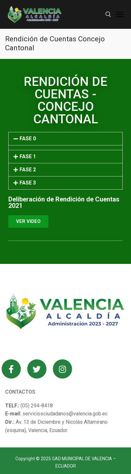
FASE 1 (28, 156)
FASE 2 (28, 170)
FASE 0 (28, 138)
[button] (65, 138)
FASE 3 (28, 183)
